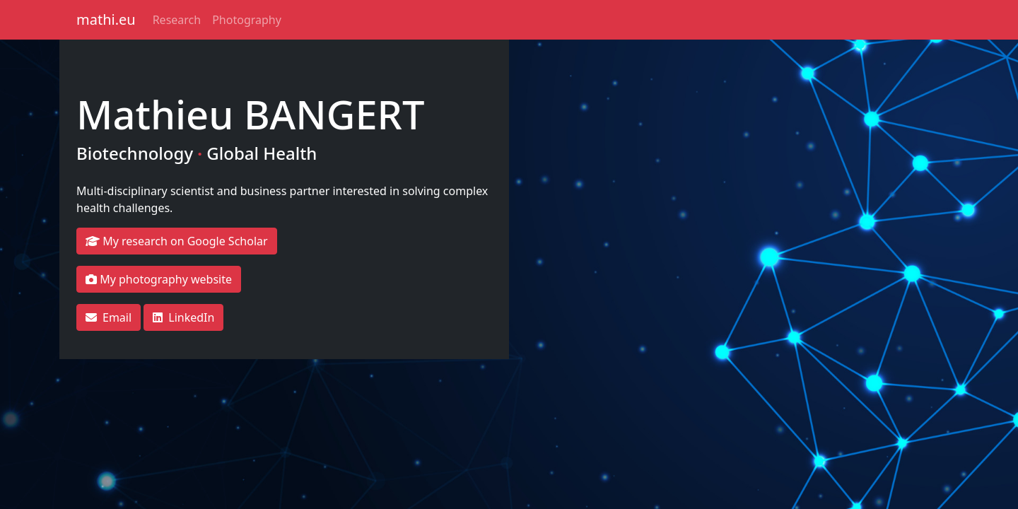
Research (177, 20)
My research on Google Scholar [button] (177, 241)
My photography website (159, 279)
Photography (246, 20)
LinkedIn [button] (183, 317)
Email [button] (108, 317)
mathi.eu (106, 19)
